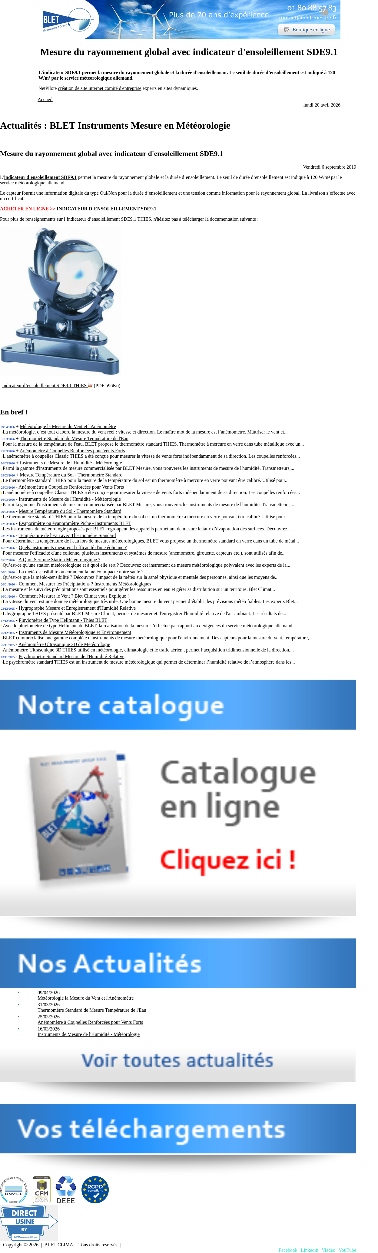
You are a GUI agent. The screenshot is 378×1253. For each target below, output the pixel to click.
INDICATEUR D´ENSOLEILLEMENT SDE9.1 (106, 208)
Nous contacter (180, 1244)
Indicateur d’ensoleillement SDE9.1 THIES (47, 385)
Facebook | (289, 1250)
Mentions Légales (141, 1244)
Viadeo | (329, 1250)
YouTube (347, 1250)
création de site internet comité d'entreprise (99, 88)
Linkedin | (310, 1250)
